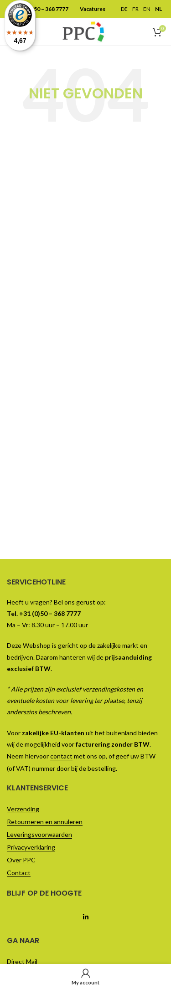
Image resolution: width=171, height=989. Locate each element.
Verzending (23, 809)
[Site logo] (83, 30)
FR (135, 9)
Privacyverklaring (31, 847)
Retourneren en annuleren (45, 821)
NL (158, 9)
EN (146, 9)
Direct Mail (22, 961)
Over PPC (21, 860)
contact (61, 756)
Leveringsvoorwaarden (39, 834)
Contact (19, 872)
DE (124, 9)
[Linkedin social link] (85, 917)
